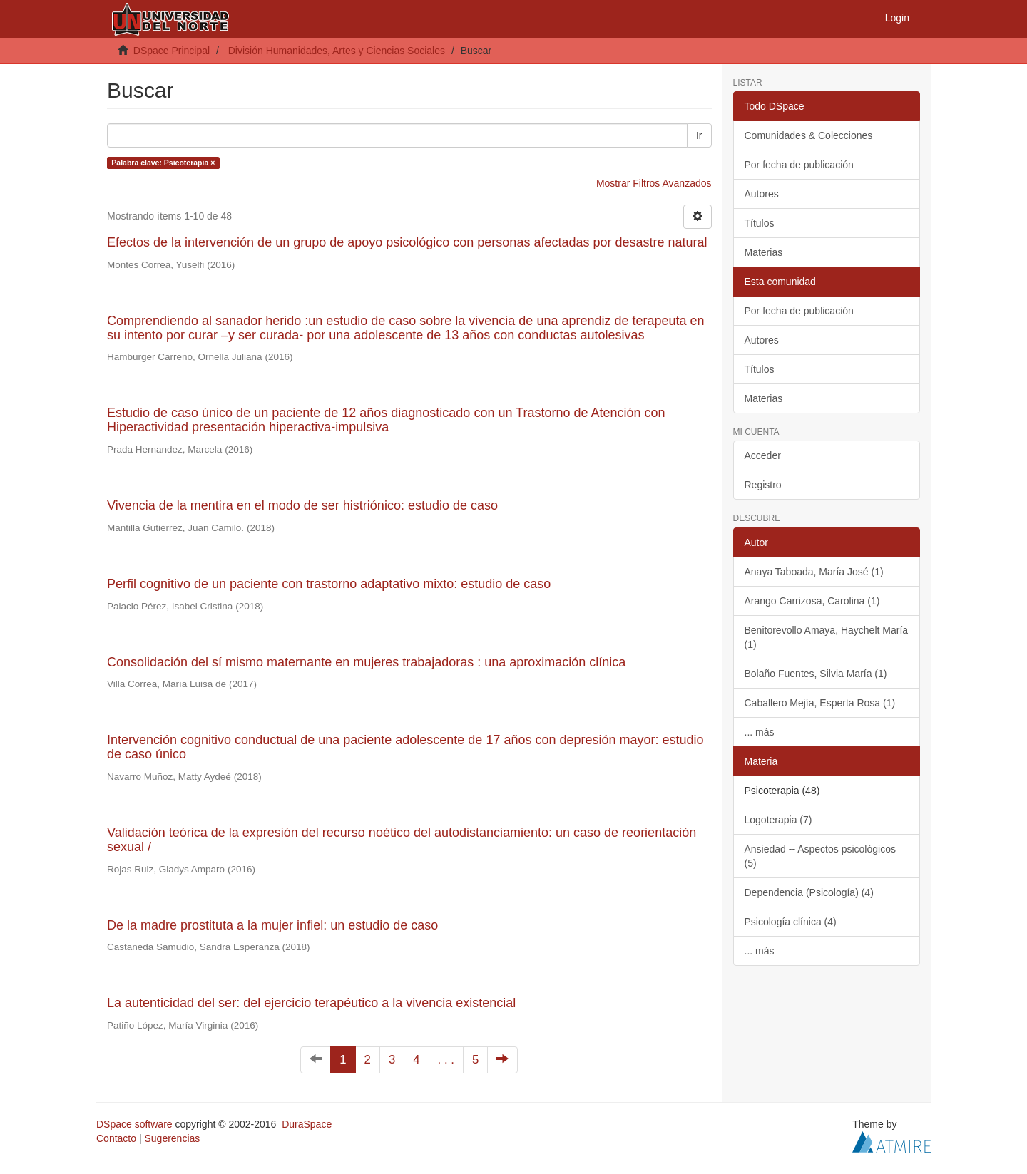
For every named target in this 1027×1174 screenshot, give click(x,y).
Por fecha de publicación (799, 164)
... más (760, 732)
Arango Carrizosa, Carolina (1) (812, 601)
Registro (763, 484)
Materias (764, 252)
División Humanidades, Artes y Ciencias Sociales (336, 50)
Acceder (763, 455)
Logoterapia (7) (778, 819)
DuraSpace (307, 1124)
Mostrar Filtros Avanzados (654, 183)
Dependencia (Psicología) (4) (809, 892)
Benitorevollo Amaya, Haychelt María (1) (827, 637)
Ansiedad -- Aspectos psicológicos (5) (820, 856)
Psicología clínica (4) (791, 921)
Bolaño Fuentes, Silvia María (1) (816, 673)
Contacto (116, 1138)
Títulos (760, 223)
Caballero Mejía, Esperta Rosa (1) (820, 703)
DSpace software (134, 1124)
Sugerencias (172, 1138)
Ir (699, 135)
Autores (762, 194)
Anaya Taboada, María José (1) (814, 571)
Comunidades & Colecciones (809, 135)
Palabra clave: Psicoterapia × (163, 162)
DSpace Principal (171, 50)
